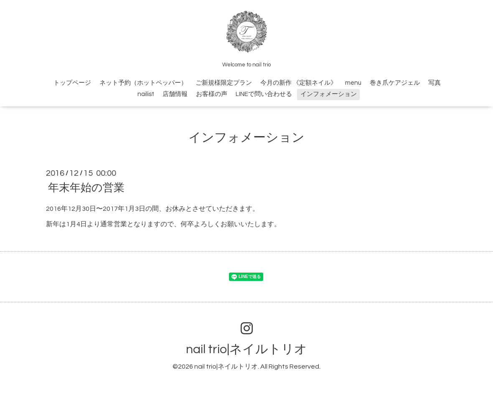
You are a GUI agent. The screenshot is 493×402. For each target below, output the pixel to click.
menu (353, 83)
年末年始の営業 (86, 187)
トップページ (72, 83)
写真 (434, 83)
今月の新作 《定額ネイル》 (298, 83)
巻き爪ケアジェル (395, 83)
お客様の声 (211, 94)
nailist (145, 94)
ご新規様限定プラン (224, 83)
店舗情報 (175, 94)
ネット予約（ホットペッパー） (143, 83)
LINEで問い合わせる (264, 94)
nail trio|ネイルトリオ (246, 349)
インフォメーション (328, 94)
